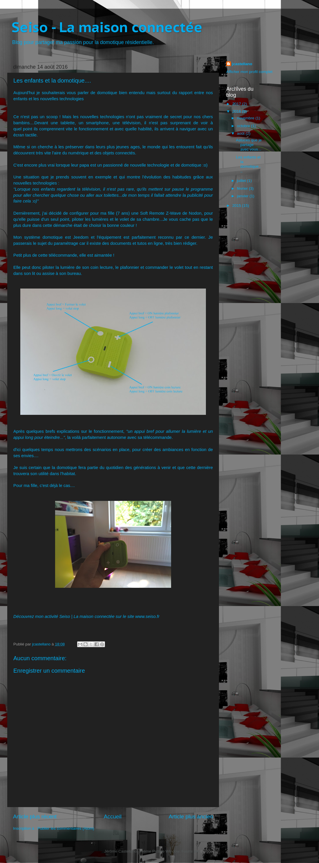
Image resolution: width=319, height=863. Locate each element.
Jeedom (80, 237)
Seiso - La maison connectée (107, 27)
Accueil (113, 816)
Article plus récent (35, 816)
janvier (243, 196)
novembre (246, 118)
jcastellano (242, 64)
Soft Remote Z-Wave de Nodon (171, 213)
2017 (237, 104)
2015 (237, 205)
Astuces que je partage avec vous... (249, 145)
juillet (242, 180)
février (243, 188)
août (241, 133)
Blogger (207, 851)
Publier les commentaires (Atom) (65, 828)
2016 (237, 111)
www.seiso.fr (147, 616)
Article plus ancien (191, 816)
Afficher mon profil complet (249, 72)
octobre (244, 126)
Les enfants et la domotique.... (248, 164)
